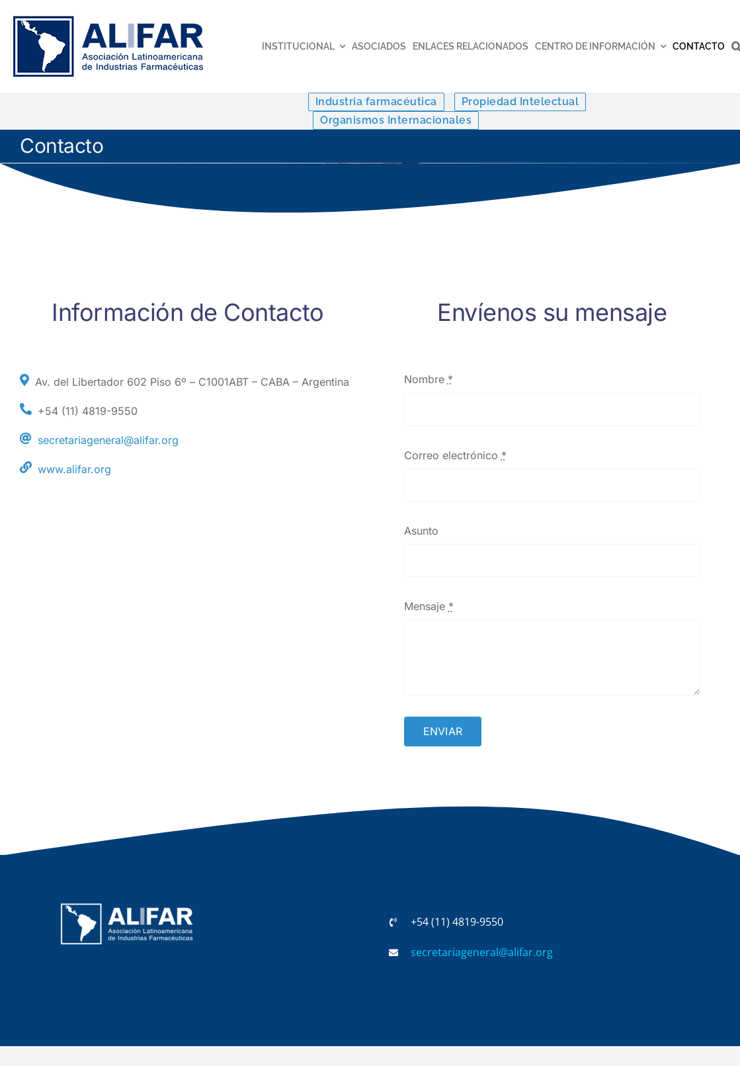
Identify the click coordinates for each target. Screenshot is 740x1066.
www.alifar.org (74, 469)
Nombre (428, 379)
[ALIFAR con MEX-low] (108, 18)
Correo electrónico (455, 455)
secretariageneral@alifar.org (108, 440)
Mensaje (429, 606)
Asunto (421, 530)
